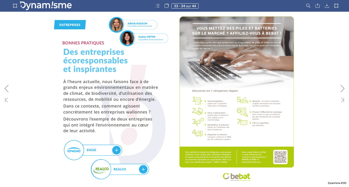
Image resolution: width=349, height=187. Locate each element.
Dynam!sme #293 (337, 183)
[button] (15, 6)
